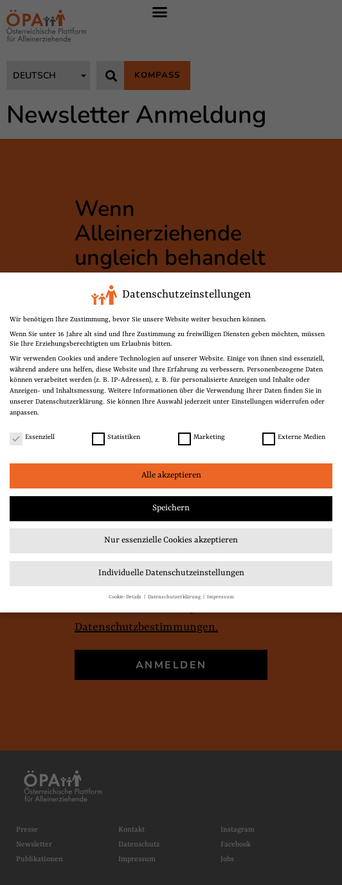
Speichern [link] (171, 508)
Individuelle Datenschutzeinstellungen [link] (171, 573)
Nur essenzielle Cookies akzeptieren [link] (171, 540)
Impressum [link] (220, 597)
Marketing (201, 437)
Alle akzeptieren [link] (171, 475)
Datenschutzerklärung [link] (69, 402)
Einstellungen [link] (252, 402)
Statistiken (116, 437)
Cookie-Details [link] (126, 597)
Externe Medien (293, 437)
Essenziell (32, 437)
